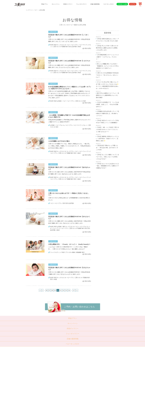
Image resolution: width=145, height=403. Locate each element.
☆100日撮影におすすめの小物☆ (59, 141)
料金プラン (44, 4)
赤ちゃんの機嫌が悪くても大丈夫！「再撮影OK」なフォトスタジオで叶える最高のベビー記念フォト (107, 66)
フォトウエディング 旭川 (57, 252)
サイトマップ (60, 384)
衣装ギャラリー (67, 4)
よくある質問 (60, 378)
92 (63, 290)
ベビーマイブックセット (80, 125)
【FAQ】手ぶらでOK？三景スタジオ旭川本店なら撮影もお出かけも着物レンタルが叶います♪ (107, 48)
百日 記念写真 (72, 46)
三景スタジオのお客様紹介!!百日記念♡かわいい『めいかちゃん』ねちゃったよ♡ (107, 75)
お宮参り (59, 101)
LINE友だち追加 (122, 4)
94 (69, 290)
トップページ (29, 10)
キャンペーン (56, 4)
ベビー (36, 10)
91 (60, 290)
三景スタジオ (57, 46)
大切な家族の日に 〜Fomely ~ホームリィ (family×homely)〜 (69, 244)
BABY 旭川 (53, 45)
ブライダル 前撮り (70, 252)
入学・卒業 (50, 366)
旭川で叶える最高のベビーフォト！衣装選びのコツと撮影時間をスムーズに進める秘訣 (107, 95)
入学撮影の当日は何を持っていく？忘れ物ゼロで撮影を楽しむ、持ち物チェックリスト (107, 113)
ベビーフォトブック (85, 151)
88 (52, 290)
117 (74, 290)
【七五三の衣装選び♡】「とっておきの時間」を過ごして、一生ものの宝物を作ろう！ (107, 104)
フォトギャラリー (81, 4)
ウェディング (51, 371)
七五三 (49, 364)
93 (66, 290)
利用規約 (59, 387)
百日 (57, 127)
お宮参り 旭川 (61, 226)
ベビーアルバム (60, 125)
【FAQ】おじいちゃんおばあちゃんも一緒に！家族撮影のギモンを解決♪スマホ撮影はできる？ (107, 166)
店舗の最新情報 (95, 4)
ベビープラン (75, 45)
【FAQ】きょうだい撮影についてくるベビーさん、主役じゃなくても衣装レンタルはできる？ (107, 157)
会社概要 (59, 380)
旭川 (66, 46)
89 (55, 290)
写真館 (63, 46)
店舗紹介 (59, 375)
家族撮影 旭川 (80, 252)
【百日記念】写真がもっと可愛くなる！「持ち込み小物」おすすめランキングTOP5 (107, 147)
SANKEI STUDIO (70, 400)
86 (46, 290)
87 (49, 290)
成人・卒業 (50, 368)
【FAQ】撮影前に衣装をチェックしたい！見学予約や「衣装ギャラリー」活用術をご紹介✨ (107, 138)
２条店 (79, 46)
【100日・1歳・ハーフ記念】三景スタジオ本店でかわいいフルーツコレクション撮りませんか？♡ (107, 129)
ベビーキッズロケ (108, 4)
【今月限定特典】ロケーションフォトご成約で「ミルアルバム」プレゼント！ (107, 57)
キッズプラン (70, 151)
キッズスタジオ (61, 45)
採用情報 (59, 382)
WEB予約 (132, 4)
